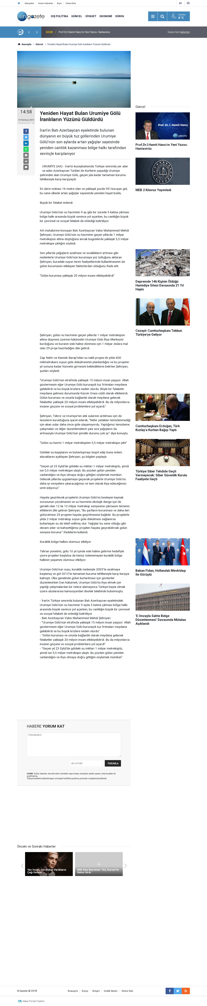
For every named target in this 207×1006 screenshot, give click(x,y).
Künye (85, 991)
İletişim (96, 991)
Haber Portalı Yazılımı (33, 1001)
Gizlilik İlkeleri (111, 991)
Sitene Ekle (71, 3)
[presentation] (29, 32)
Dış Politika (59, 16)
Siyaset (90, 16)
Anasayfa (73, 991)
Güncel (76, 16)
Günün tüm (179, 32)
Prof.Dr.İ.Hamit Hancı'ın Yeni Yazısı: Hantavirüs (84, 32)
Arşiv (59, 3)
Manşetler (29, 3)
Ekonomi (106, 16)
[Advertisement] (85, 305)
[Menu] (153, 16)
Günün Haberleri (45, 3)
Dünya (119, 16)
